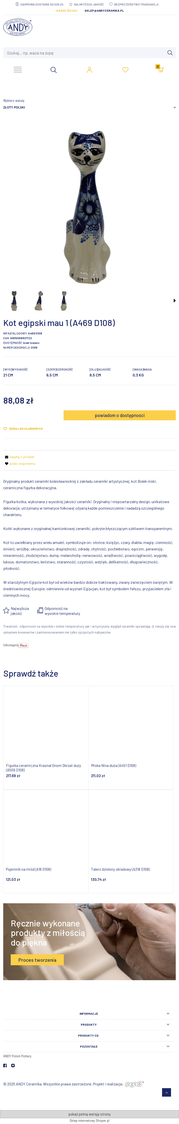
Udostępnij (10, 645)
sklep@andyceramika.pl (104, 10)
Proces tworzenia (37, 960)
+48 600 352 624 (66, 10)
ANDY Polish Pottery (17, 1056)
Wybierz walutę (13, 100)
